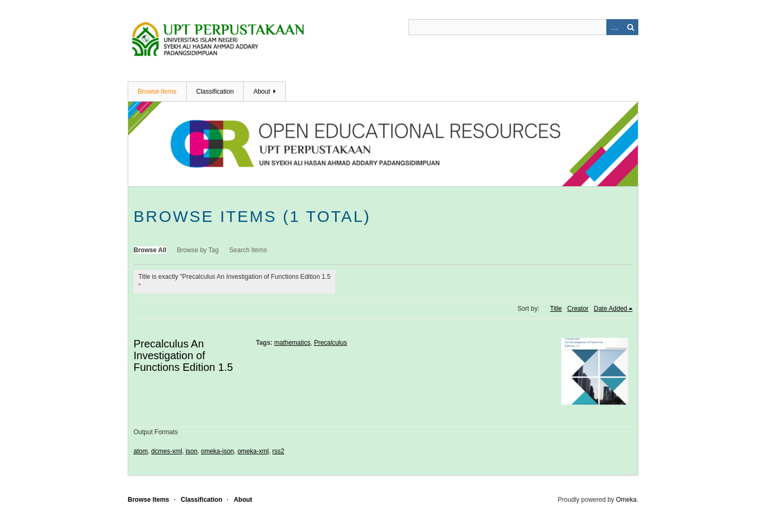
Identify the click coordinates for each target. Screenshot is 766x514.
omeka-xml (253, 451)
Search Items (248, 250)
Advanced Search (614, 27)
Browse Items (157, 91)
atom (141, 451)
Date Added (610, 308)
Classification (215, 91)
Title (556, 308)
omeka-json (217, 451)
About (261, 91)
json (191, 451)
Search (630, 27)
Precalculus (330, 342)
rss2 (278, 451)
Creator (577, 308)
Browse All (150, 250)
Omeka (626, 499)
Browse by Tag (198, 250)
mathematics (292, 342)
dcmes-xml (166, 451)
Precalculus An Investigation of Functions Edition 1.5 (183, 355)
